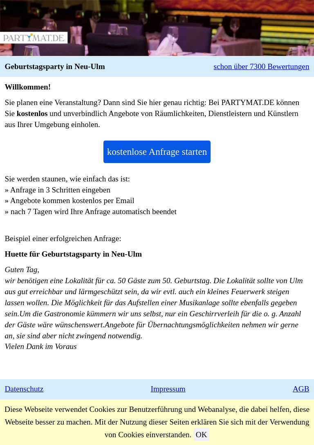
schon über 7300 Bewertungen (262, 66)
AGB (301, 389)
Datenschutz (24, 389)
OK (201, 434)
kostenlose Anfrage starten (157, 151)
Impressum (168, 389)
